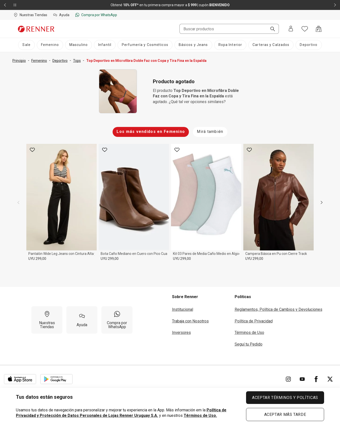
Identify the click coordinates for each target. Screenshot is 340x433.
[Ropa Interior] (230, 45)
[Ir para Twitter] (330, 379)
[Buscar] (270, 29)
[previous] (18, 202)
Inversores (181, 332)
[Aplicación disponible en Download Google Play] (56, 379)
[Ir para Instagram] (288, 379)
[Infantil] (105, 45)
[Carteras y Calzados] (271, 45)
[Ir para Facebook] (316, 379)
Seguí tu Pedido (248, 344)
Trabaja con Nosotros (190, 321)
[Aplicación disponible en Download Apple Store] (20, 379)
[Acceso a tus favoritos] (305, 29)
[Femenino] (50, 45)
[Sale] (26, 45)
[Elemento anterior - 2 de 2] (5, 5)
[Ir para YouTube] (302, 379)
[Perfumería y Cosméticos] (145, 45)
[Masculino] (78, 45)
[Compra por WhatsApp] (116, 320)
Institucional (182, 309)
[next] (322, 202)
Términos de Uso (249, 332)
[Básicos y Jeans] (193, 45)
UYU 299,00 (37, 259)
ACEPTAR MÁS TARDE (285, 414)
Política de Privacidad (254, 321)
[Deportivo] (309, 45)
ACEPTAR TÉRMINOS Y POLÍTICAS (285, 397)
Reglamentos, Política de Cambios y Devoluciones (278, 309)
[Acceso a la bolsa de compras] (319, 29)
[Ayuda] (81, 320)
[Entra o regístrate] (291, 29)
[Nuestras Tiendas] (46, 320)
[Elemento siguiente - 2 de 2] (335, 5)
